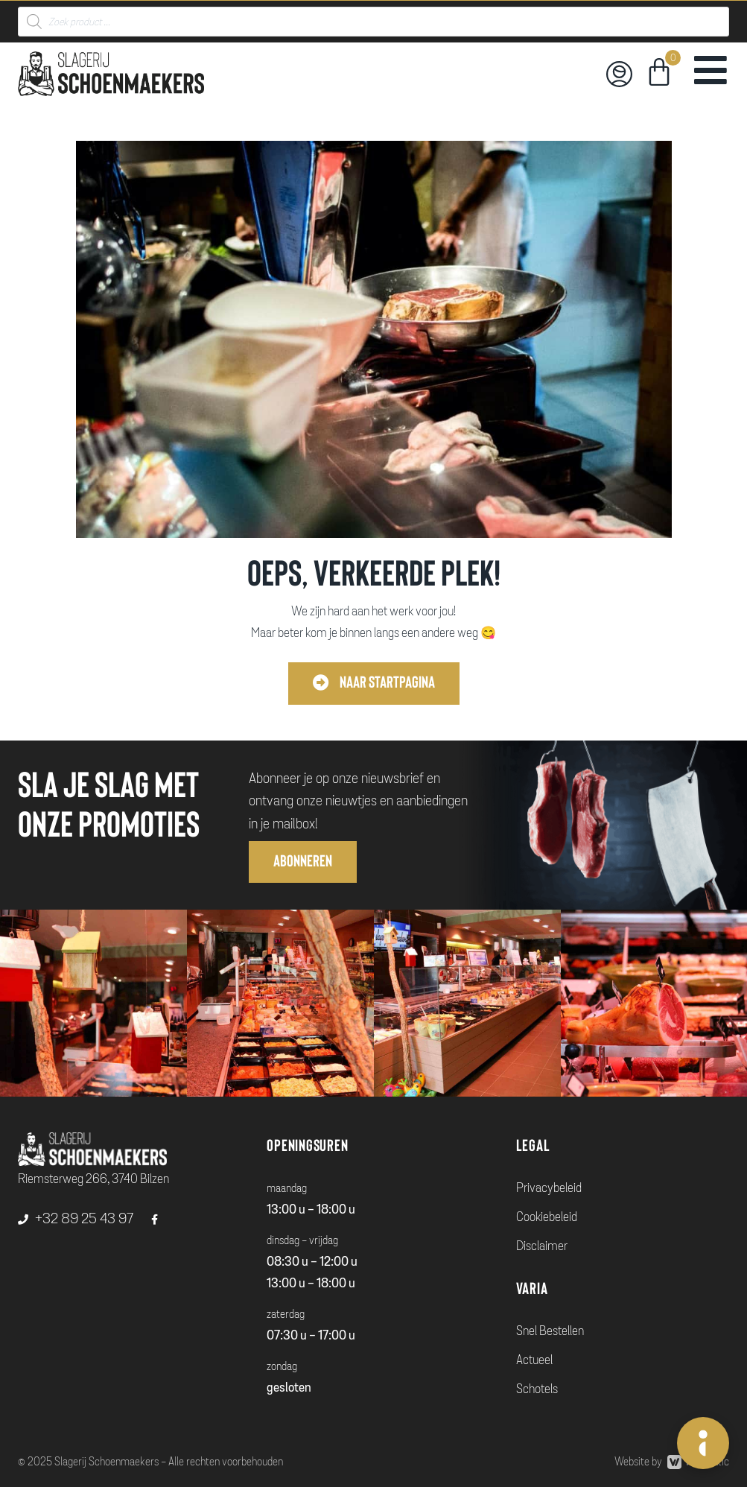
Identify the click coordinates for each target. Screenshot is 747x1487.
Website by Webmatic (671, 1462)
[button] (374, 683)
